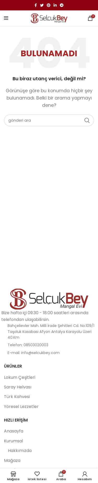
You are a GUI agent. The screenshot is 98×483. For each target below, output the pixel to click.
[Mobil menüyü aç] (6, 18)
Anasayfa (13, 431)
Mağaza (12, 460)
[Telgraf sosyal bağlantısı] (61, 5)
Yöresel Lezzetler (21, 407)
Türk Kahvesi (17, 397)
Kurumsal (13, 441)
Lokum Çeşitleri (19, 377)
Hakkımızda (20, 451)
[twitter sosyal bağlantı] (41, 5)
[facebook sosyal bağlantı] (35, 5)
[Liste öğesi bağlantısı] (49, 345)
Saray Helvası (17, 387)
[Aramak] (49, 120)
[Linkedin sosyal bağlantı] (55, 5)
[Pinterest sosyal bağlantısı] (48, 5)
